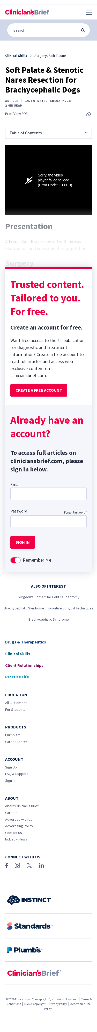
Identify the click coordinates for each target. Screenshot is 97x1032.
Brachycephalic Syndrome (48, 619)
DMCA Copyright (35, 1004)
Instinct (73, 999)
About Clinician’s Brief (22, 806)
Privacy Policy (58, 1004)
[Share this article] (89, 114)
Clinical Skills (17, 653)
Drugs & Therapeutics (25, 642)
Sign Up (11, 767)
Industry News (16, 839)
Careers (11, 812)
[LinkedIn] (41, 865)
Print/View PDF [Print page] (16, 113)
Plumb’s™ (12, 735)
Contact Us (13, 832)
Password (18, 511)
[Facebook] (6, 865)
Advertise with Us (18, 819)
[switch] (15, 560)
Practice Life (17, 676)
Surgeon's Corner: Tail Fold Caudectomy (48, 597)
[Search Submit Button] (83, 30)
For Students (15, 709)
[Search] (48, 30)
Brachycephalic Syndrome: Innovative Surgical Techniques (48, 608)
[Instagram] (17, 865)
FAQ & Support (16, 773)
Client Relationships (24, 665)
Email (15, 484)
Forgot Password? (75, 512)
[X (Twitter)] (29, 865)
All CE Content (16, 702)
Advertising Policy (19, 826)
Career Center (16, 741)
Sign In (10, 780)
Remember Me (37, 560)
